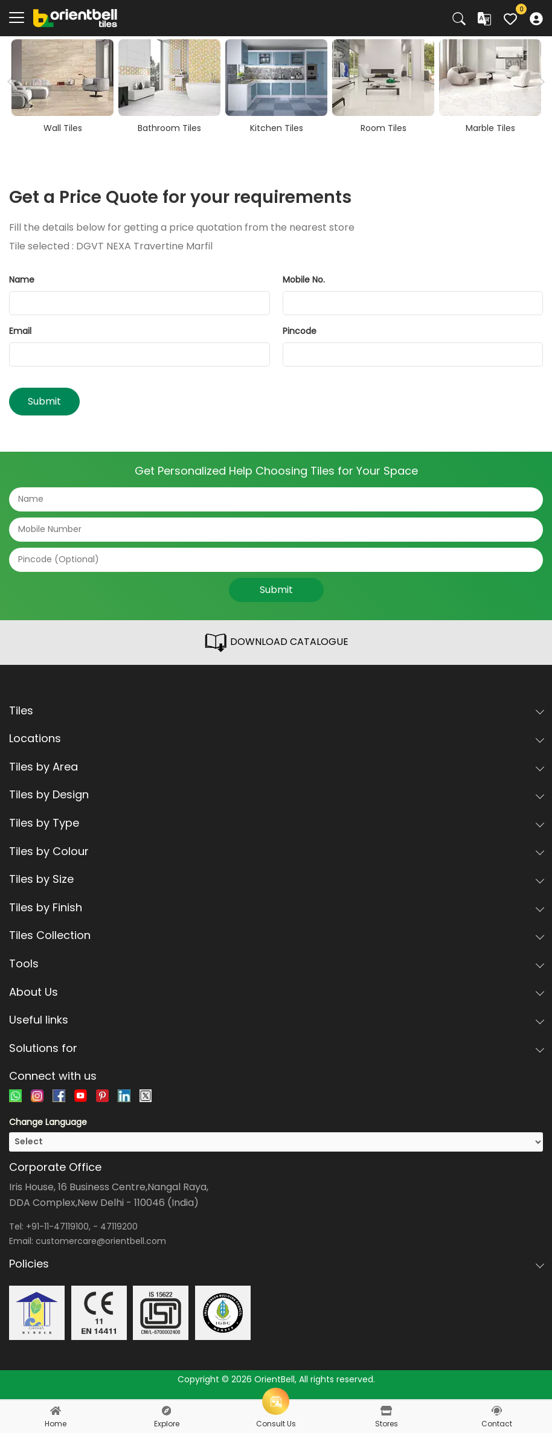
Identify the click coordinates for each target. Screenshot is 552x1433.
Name (21, 280)
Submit (44, 401)
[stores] (386, 1410)
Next (538, 81)
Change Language (48, 1122)
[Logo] (75, 17)
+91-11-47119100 (57, 1226)
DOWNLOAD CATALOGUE (276, 642)
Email (20, 331)
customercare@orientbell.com (101, 1241)
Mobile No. (304, 280)
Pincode (299, 331)
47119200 (119, 1226)
